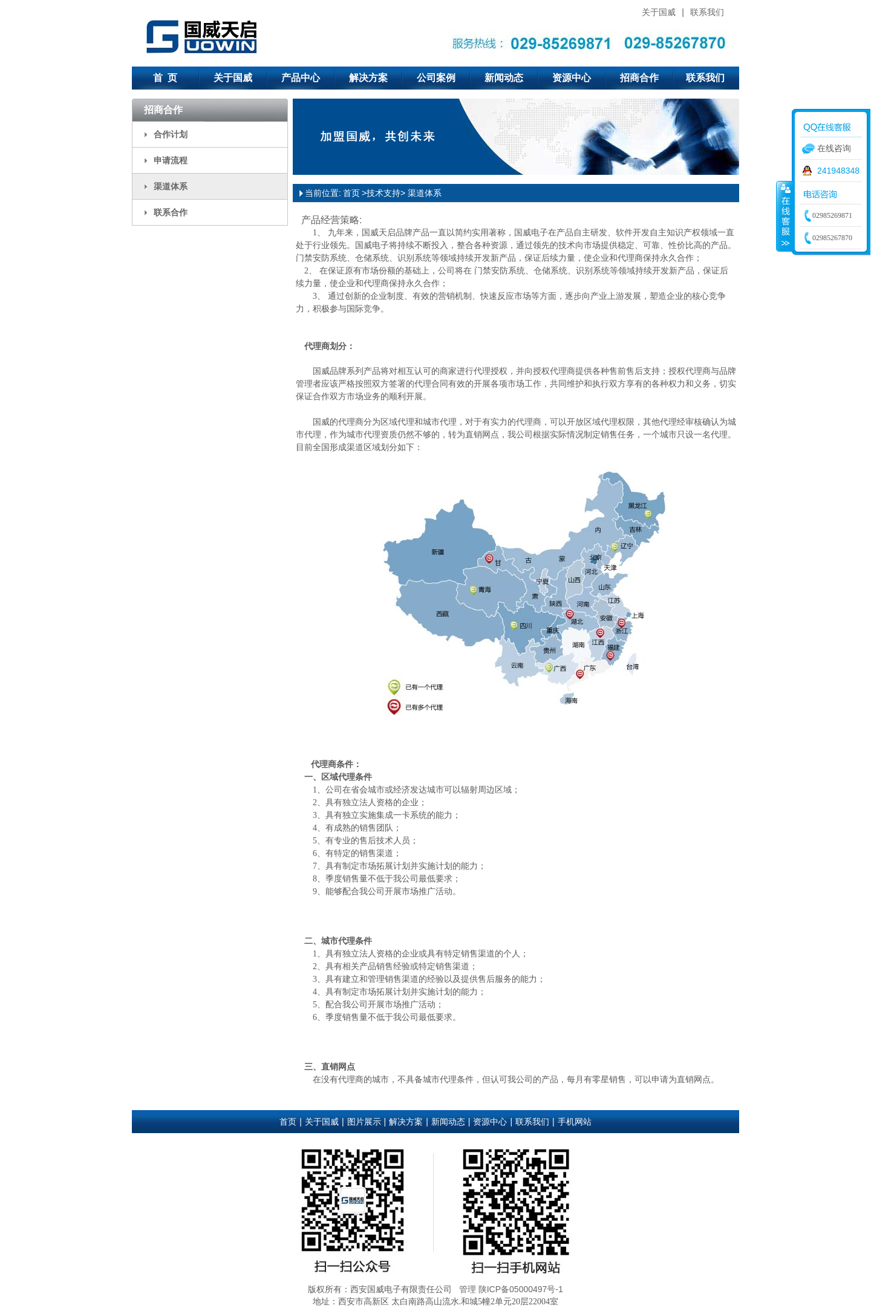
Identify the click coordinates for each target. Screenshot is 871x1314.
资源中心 (571, 78)
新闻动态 (503, 78)
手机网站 (575, 1121)
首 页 (165, 78)
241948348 (838, 170)
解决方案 (368, 78)
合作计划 (171, 134)
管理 (467, 1289)
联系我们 (707, 12)
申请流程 (171, 160)
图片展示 (364, 1121)
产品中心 (300, 78)
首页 (351, 193)
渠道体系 (171, 186)
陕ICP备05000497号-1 (520, 1289)
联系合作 (171, 212)
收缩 (784, 216)
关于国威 (659, 12)
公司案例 (436, 78)
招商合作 (639, 78)
